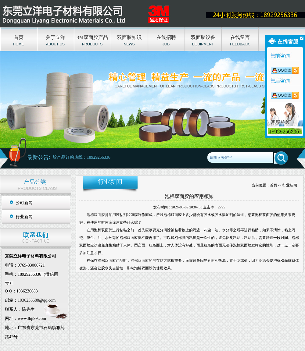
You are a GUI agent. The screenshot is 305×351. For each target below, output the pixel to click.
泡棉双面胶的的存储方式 (151, 260)
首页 (18, 37)
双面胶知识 (129, 37)
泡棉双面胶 (96, 215)
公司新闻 (24, 202)
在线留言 (240, 37)
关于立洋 (55, 37)
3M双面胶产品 (92, 37)
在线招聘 (166, 37)
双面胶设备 (203, 37)
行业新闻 (24, 216)
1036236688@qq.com (37, 300)
